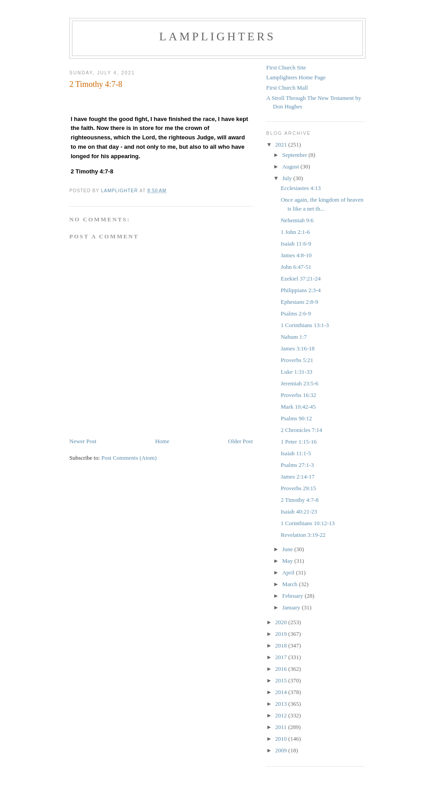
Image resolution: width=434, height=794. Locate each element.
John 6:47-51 (296, 266)
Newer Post (82, 441)
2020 (281, 622)
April (289, 572)
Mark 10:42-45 (298, 406)
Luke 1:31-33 (296, 371)
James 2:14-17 (297, 476)
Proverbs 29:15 (298, 488)
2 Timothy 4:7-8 (300, 499)
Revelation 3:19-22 (303, 534)
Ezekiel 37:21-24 (300, 278)
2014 (281, 692)
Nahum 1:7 (293, 336)
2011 (281, 727)
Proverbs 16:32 (298, 395)
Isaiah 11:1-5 (296, 453)
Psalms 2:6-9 (296, 313)
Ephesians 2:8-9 (299, 301)
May (288, 560)
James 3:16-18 (297, 348)
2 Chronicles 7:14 (301, 430)
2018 (281, 645)
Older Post (240, 441)
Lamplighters (217, 36)
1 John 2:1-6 (295, 232)
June (288, 549)
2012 (281, 715)
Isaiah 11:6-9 (296, 243)
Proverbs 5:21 (297, 360)
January (292, 607)
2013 (281, 703)
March (290, 584)
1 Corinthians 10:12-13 (308, 523)
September (295, 154)
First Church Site (286, 67)
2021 (281, 144)
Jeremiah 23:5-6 (299, 383)
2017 (281, 657)
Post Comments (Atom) (129, 457)
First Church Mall (287, 87)
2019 (281, 633)
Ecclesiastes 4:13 (300, 188)
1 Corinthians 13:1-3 (305, 325)
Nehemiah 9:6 (297, 220)
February (293, 595)
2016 (281, 668)
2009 (281, 750)
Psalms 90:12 (296, 418)
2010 (281, 738)
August (291, 166)
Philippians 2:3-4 (300, 290)
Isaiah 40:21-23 (299, 511)
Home (162, 441)
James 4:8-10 (296, 255)
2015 (281, 680)
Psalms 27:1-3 (297, 465)
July (288, 178)
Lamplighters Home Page (296, 77)
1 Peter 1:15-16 (298, 441)
